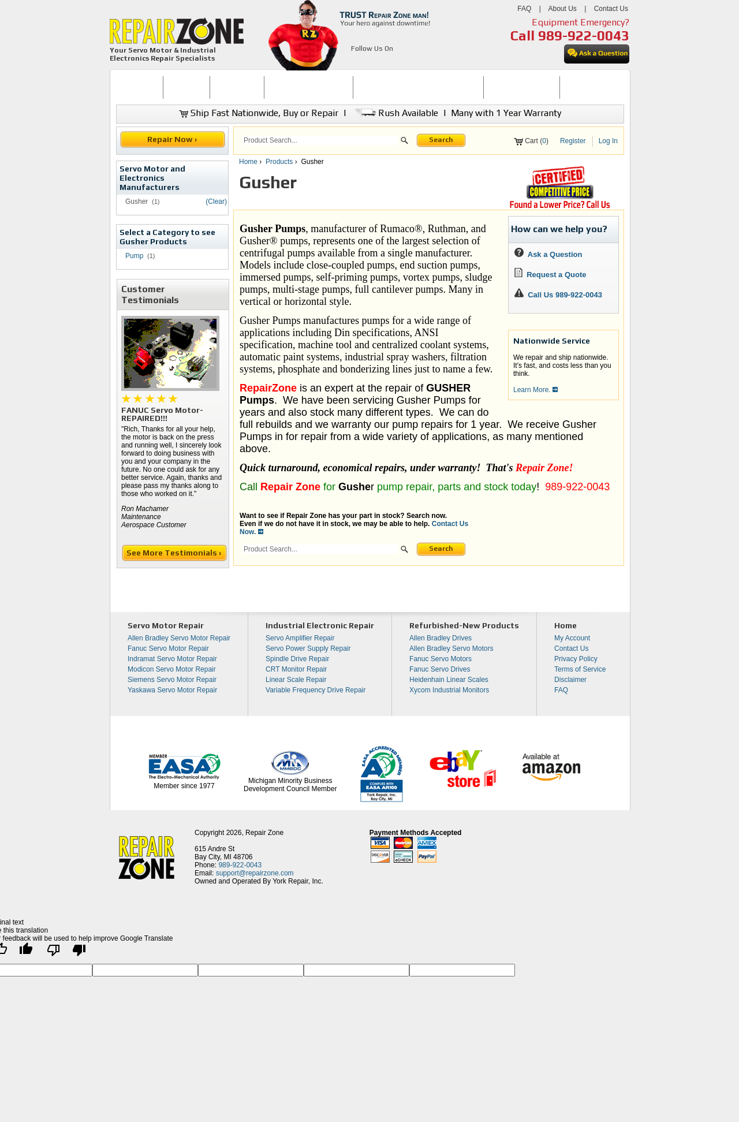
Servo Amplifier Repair (300, 638)
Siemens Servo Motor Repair (172, 680)
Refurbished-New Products (464, 625)
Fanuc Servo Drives (439, 669)
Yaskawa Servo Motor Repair (172, 690)
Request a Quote (550, 274)
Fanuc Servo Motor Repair (168, 648)
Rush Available (394, 112)
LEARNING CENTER (521, 87)
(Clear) (216, 201)
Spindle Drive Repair (297, 659)
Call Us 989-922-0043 (565, 294)
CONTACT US (587, 87)
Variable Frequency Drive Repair (315, 690)
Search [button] (441, 140)
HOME (139, 87)
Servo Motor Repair (166, 625)
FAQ (524, 9)
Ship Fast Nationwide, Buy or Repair (258, 112)
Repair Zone (264, 833)
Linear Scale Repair (296, 680)
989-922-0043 (583, 35)
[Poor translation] (66, 953)
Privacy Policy (576, 659)
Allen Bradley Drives (440, 638)
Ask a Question (548, 254)
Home (248, 162)
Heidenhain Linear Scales (448, 680)
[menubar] (365, 87)
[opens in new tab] (357, 62)
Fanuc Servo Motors (440, 659)
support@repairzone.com (255, 873)
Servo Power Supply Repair (308, 648)
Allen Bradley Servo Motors (451, 648)
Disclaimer (570, 680)
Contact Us (611, 9)
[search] (320, 140)
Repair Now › (173, 139)
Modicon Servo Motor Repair (172, 669)
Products (279, 162)
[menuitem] (139, 87)
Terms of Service (580, 669)
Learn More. (535, 390)
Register (573, 141)
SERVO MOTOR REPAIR (308, 87)
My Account (572, 638)
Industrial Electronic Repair (320, 625)
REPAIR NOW (237, 87)
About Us (562, 9)
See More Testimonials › (174, 552)
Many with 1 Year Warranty (506, 112)
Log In (608, 141)
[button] (404, 142)
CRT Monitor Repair (296, 669)
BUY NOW (186, 87)
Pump (134, 256)
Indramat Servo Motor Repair (172, 659)
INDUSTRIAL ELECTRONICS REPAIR (418, 87)
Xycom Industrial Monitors (449, 690)
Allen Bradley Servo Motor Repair (179, 638)
